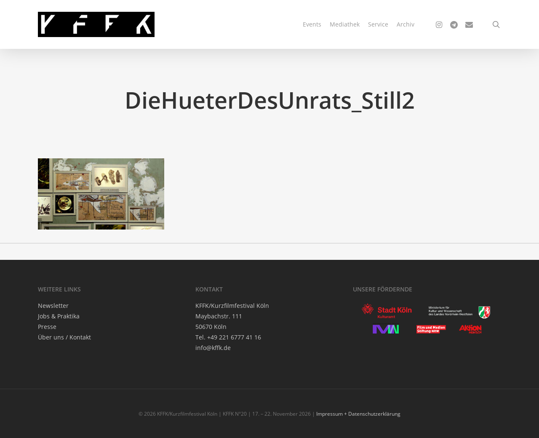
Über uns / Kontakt (64, 337)
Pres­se (47, 327)
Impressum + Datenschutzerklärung (358, 413)
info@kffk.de (213, 348)
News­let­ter (53, 306)
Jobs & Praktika (59, 316)
